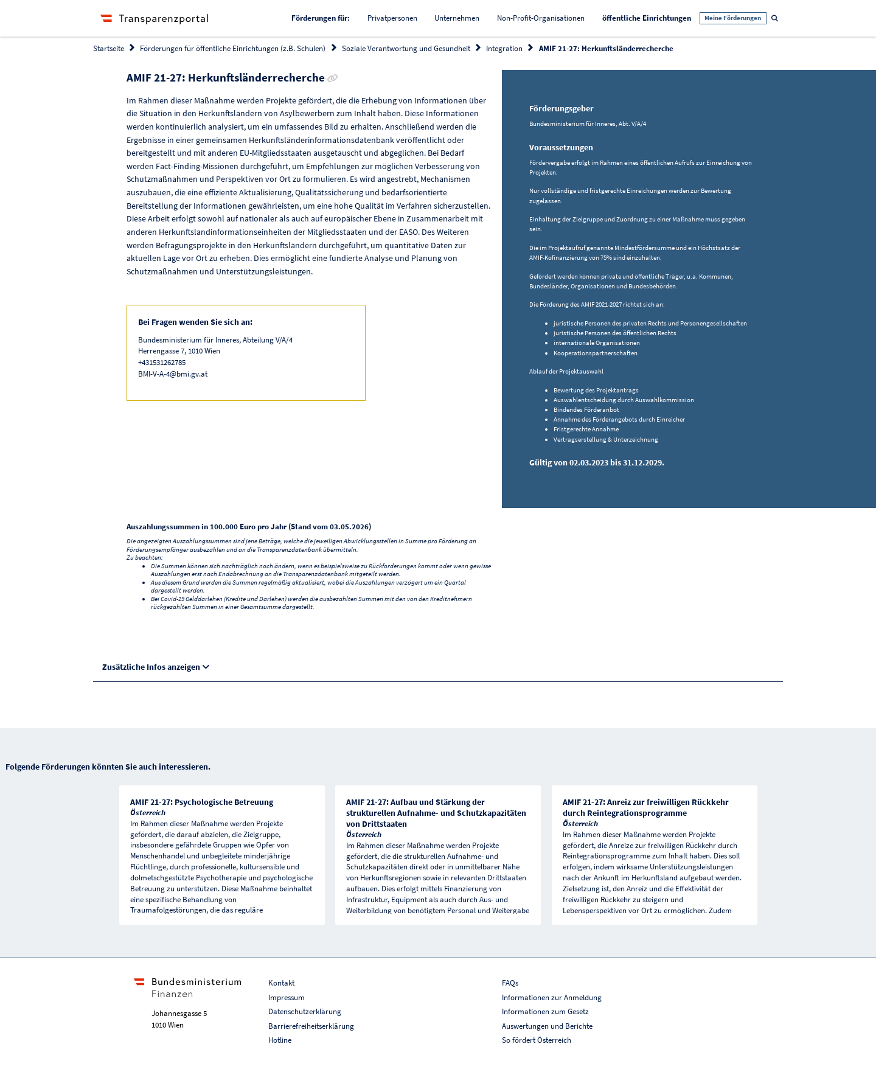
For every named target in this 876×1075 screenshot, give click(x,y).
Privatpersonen (392, 18)
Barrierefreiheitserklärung (311, 1026)
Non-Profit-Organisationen (541, 18)
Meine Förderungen (732, 17)
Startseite (108, 48)
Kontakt (281, 982)
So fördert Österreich (536, 1040)
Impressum (286, 997)
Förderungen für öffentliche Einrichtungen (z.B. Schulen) (232, 48)
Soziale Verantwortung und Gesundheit (406, 48)
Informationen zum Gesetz (545, 1011)
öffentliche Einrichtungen (651, 17)
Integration (504, 48)
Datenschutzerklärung (304, 1011)
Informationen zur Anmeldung (552, 997)
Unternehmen (456, 18)
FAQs (510, 982)
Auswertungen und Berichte (547, 1026)
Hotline (279, 1040)
